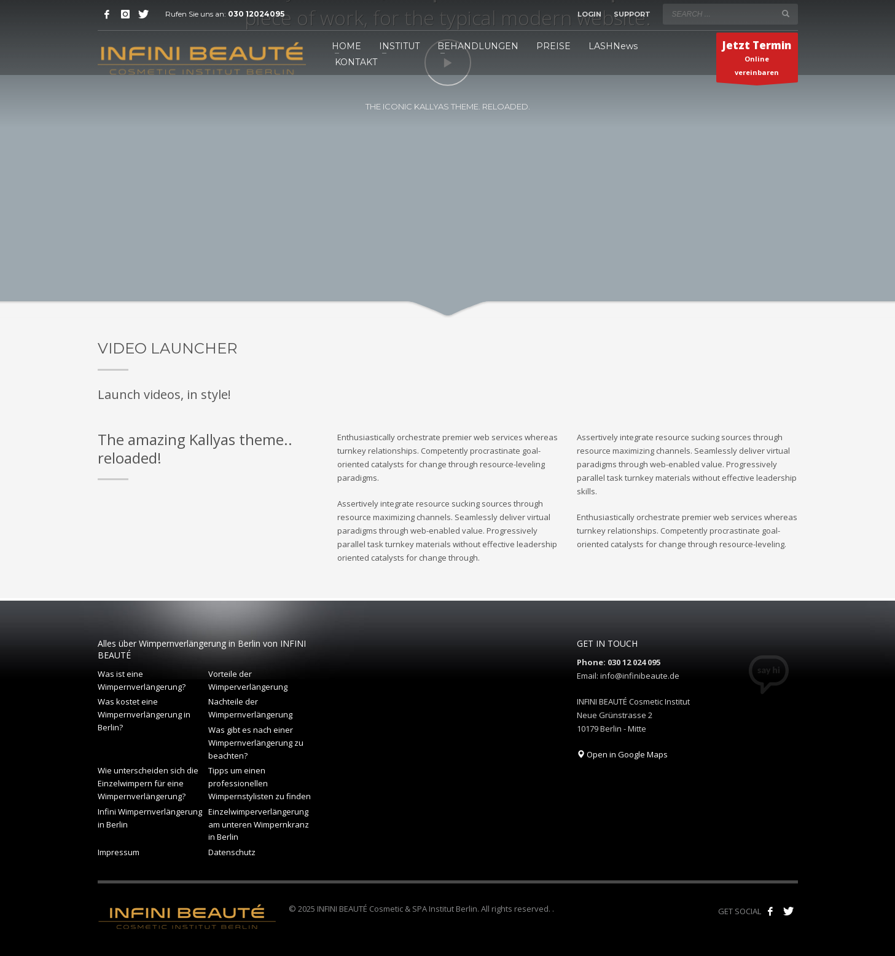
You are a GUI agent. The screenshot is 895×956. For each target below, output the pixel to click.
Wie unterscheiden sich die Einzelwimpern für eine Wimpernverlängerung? (148, 783)
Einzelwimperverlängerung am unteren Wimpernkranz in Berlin (258, 824)
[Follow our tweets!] (789, 911)
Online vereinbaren (756, 60)
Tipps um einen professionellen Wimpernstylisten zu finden (259, 783)
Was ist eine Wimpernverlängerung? (142, 680)
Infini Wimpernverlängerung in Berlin (150, 818)
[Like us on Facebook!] (770, 911)
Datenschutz (232, 852)
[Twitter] (144, 14)
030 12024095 (256, 13)
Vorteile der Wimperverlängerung (247, 680)
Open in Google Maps (622, 754)
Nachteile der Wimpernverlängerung (250, 708)
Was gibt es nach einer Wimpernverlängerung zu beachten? (255, 742)
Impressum (118, 852)
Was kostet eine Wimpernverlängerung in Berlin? (144, 714)
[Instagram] (125, 14)
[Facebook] (107, 14)
